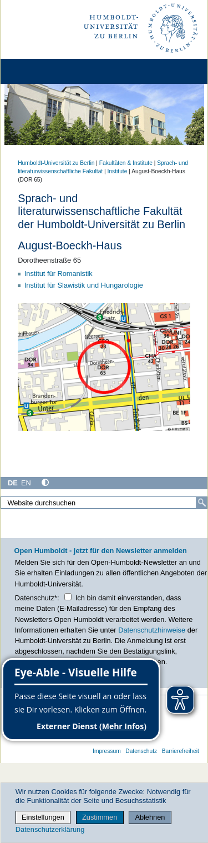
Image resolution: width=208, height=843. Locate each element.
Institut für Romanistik (58, 273)
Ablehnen (150, 817)
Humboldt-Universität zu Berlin (56, 163)
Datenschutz (141, 751)
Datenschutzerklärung (50, 829)
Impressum (107, 751)
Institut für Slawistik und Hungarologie (83, 285)
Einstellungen (43, 817)
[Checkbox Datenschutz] (68, 596)
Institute (118, 171)
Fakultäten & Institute (126, 163)
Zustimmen (99, 817)
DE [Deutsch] (13, 483)
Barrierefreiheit (180, 751)
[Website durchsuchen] (104, 502)
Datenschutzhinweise (151, 630)
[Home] (40, 71)
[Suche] (201, 502)
